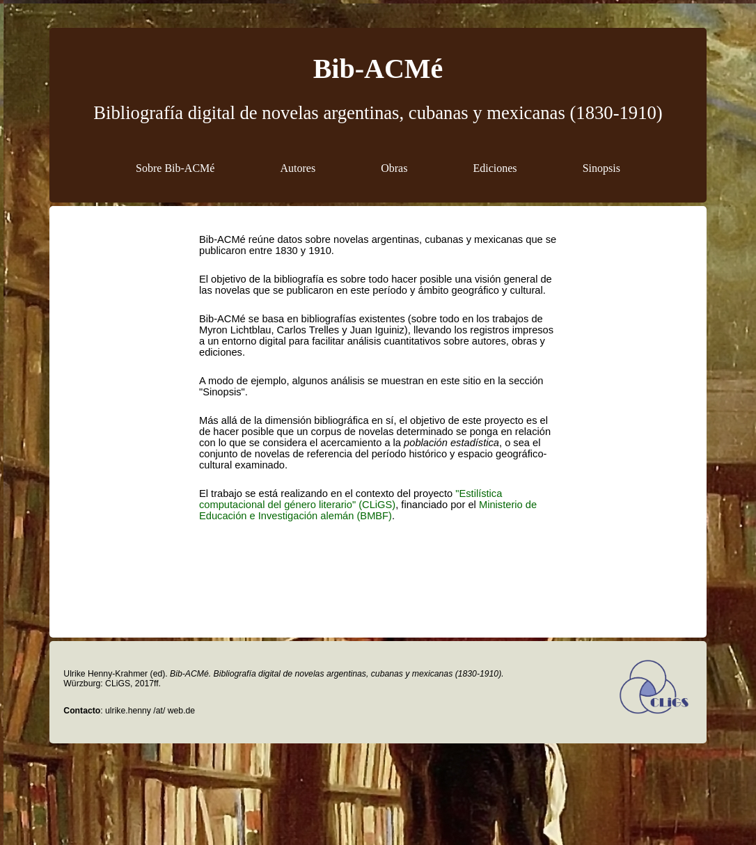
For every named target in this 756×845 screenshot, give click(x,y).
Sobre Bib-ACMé (175, 168)
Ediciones (495, 168)
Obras (394, 168)
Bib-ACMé (378, 68)
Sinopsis (601, 168)
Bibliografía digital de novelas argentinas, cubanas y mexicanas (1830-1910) (377, 112)
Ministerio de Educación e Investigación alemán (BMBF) (368, 510)
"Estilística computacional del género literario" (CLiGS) (350, 499)
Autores (297, 168)
